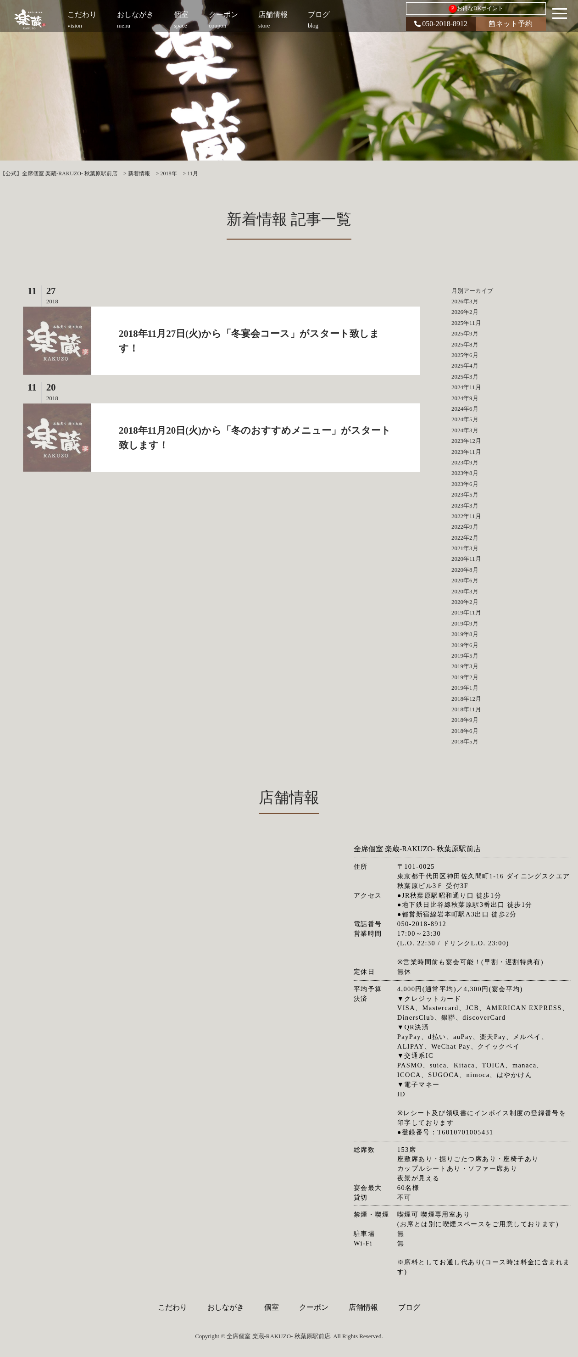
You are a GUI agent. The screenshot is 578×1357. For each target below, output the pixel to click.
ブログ (409, 1307)
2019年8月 (464, 634)
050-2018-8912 (440, 24)
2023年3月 (464, 505)
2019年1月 (464, 687)
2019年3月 (464, 666)
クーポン (313, 1307)
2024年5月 (464, 419)
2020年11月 (466, 558)
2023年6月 (464, 483)
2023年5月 (464, 494)
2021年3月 (464, 548)
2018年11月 (466, 709)
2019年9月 (464, 623)
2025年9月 (464, 333)
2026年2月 (464, 311)
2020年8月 (464, 569)
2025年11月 (466, 322)
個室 (271, 1307)
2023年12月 (466, 440)
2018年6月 (464, 730)
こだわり (172, 1307)
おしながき (225, 1307)
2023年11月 (466, 451)
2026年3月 (464, 301)
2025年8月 (464, 344)
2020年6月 (464, 580)
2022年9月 (464, 526)
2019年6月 (464, 645)
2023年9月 (464, 462)
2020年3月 (464, 591)
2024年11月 (466, 387)
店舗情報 (363, 1307)
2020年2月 (464, 601)
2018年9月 (464, 719)
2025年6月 (464, 355)
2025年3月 (464, 376)
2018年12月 (466, 698)
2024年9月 (464, 398)
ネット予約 (511, 24)
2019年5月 (464, 655)
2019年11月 (466, 612)
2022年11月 (466, 516)
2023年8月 (464, 472)
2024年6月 (464, 408)
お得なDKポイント (476, 9)
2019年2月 (464, 677)
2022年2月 (464, 537)
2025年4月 (464, 365)
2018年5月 (464, 741)
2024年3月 (464, 430)
